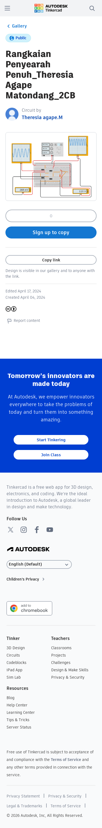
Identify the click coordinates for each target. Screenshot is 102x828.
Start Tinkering (51, 440)
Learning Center (21, 712)
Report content (22, 321)
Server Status (19, 727)
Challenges (60, 662)
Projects (58, 655)
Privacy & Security (68, 677)
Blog (10, 697)
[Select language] (39, 564)
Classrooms (61, 648)
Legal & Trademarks (24, 806)
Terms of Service (66, 759)
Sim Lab (14, 677)
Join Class (51, 455)
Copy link (51, 260)
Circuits (13, 655)
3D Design (16, 648)
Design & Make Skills (69, 670)
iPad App (14, 670)
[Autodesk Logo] (28, 549)
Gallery (16, 26)
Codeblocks (16, 662)
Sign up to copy (51, 232)
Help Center (17, 705)
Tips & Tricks (18, 720)
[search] (92, 8)
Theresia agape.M (42, 117)
